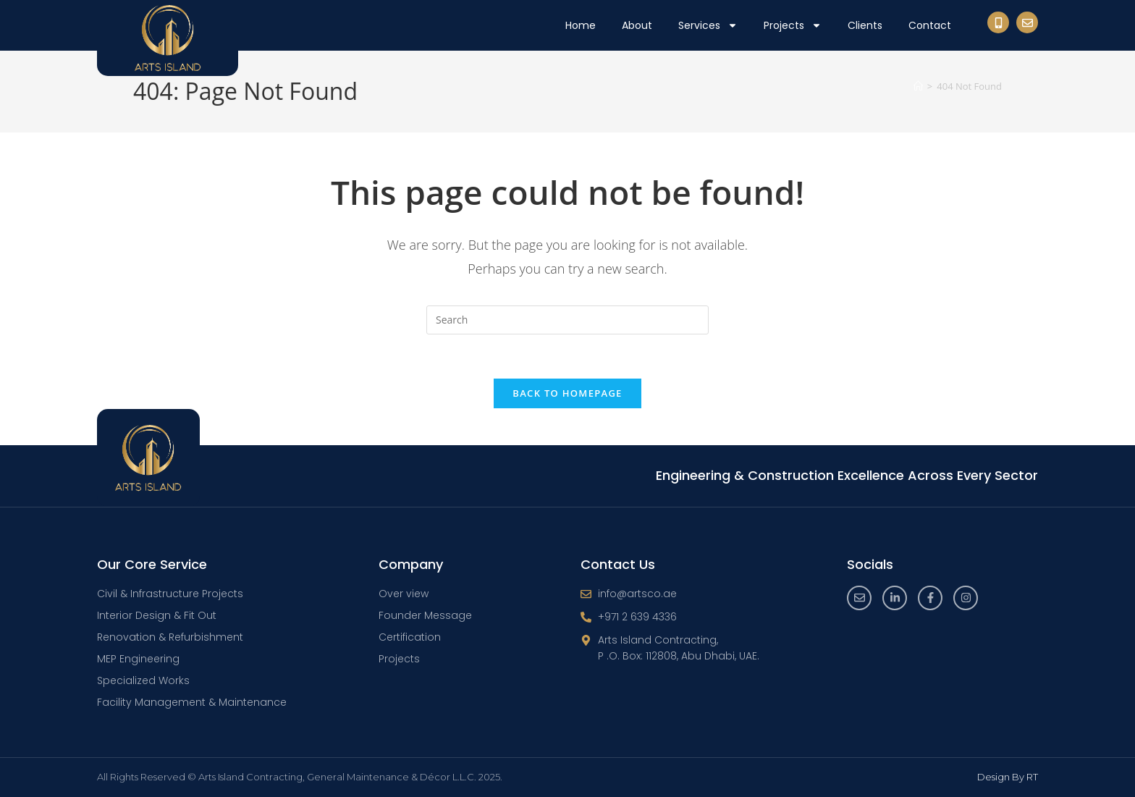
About (637, 25)
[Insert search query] (567, 319)
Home (580, 25)
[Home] (918, 86)
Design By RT (1007, 777)
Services (708, 25)
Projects (793, 25)
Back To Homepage (567, 393)
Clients (865, 25)
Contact (929, 25)
